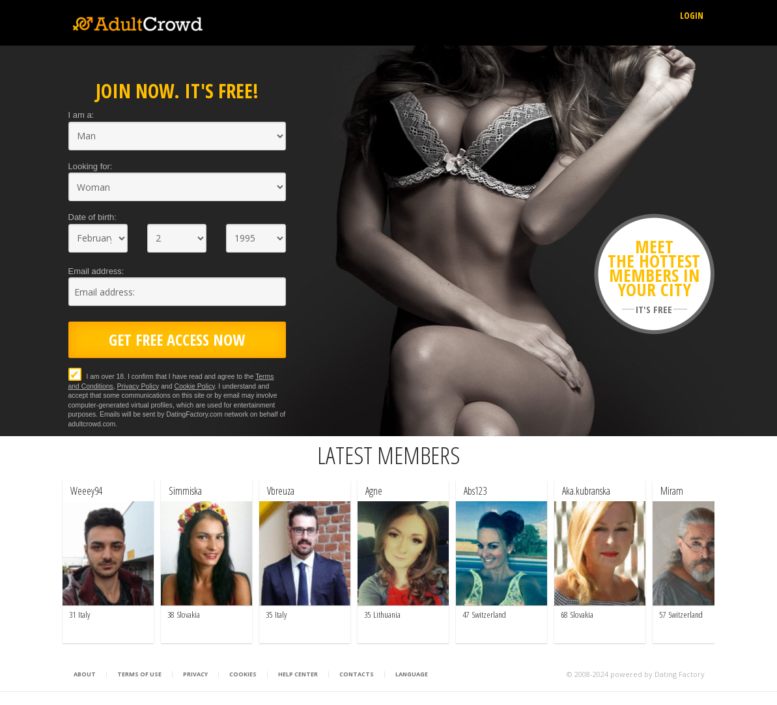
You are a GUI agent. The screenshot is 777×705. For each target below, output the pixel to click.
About (85, 674)
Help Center (298, 674)
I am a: (81, 115)
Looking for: (90, 166)
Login (691, 15)
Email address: (96, 271)
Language (411, 674)
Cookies (243, 674)
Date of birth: (92, 217)
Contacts (356, 674)
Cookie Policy (194, 386)
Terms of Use (139, 674)
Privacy (195, 674)
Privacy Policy (138, 386)
